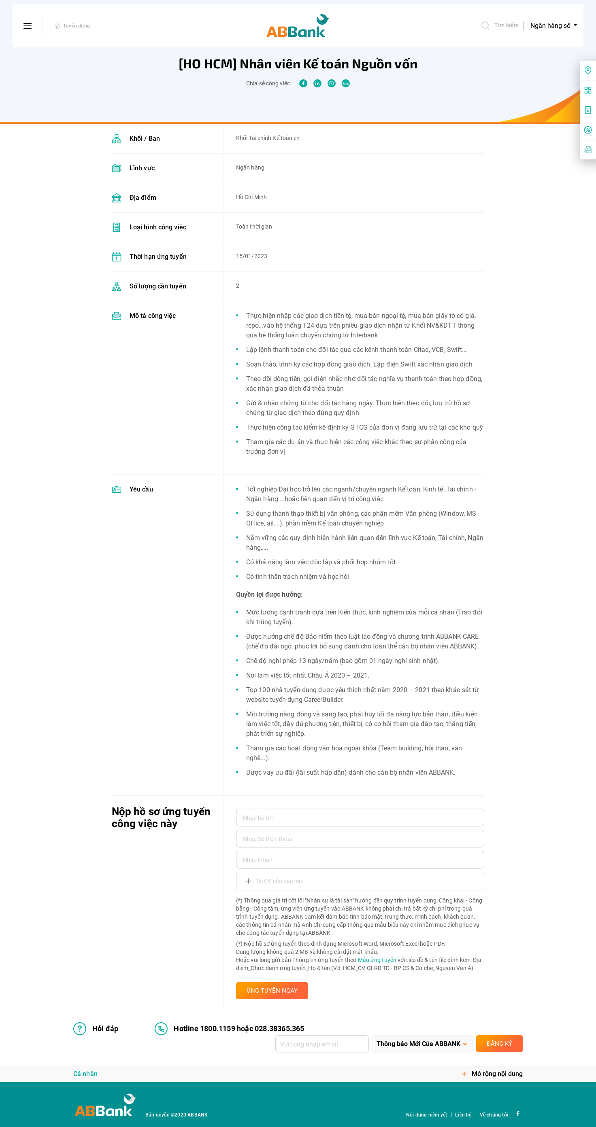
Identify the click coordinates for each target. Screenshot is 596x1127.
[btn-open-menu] (28, 25)
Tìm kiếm (500, 25)
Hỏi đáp (95, 1028)
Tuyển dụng (76, 26)
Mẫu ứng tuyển (377, 960)
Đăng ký (499, 1043)
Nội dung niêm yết (426, 1115)
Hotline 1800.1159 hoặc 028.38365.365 (229, 1028)
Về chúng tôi (494, 1115)
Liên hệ (463, 1115)
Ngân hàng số (551, 26)
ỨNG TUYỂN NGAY (272, 990)
